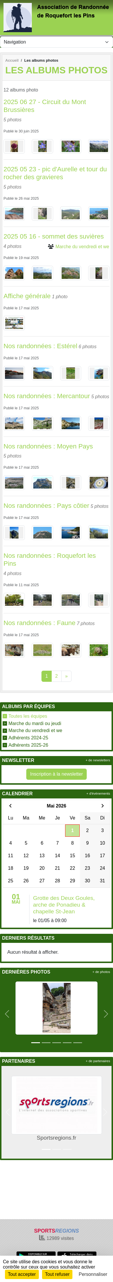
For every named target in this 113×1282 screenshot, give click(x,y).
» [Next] (66, 676)
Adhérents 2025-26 (28, 745)
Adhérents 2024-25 (28, 737)
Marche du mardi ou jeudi (34, 723)
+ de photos (101, 972)
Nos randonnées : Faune (39, 623)
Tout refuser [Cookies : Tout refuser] (57, 1274)
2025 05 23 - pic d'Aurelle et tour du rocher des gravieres (55, 173)
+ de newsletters (98, 760)
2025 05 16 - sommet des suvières (54, 236)
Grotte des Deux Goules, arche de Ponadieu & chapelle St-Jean (64, 905)
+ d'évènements (98, 793)
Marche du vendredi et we (35, 730)
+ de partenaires (98, 1061)
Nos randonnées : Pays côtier (46, 505)
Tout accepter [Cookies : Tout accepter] (22, 1274)
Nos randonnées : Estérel (40, 346)
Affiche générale (27, 296)
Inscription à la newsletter (56, 774)
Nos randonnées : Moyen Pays (48, 446)
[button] (7, 1013)
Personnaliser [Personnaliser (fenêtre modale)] (93, 1274)
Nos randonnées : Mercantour (47, 396)
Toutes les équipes (27, 716)
